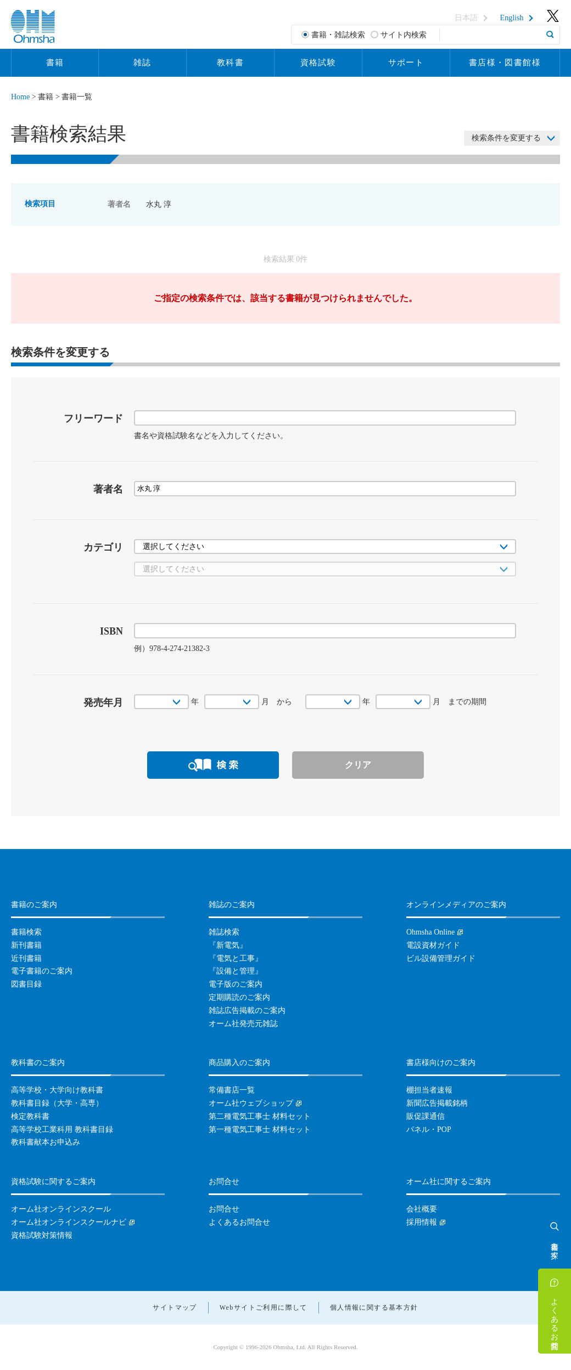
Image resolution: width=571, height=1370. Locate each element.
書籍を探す (555, 1246)
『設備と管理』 (235, 971)
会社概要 (421, 1209)
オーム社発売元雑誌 (243, 1024)
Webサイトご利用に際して (263, 1307)
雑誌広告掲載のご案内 (247, 1010)
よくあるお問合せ (555, 1319)
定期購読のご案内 (239, 997)
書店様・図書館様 (505, 62)
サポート (406, 62)
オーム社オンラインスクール (61, 1209)
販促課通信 (425, 1116)
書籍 (55, 62)
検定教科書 (30, 1116)
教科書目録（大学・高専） (57, 1103)
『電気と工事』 (235, 958)
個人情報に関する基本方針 (374, 1307)
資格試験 (318, 62)
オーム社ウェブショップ (251, 1103)
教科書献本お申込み (45, 1142)
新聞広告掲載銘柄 (437, 1103)
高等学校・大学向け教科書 (57, 1090)
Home (20, 97)
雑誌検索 (224, 932)
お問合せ (224, 1209)
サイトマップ (175, 1307)
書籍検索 (26, 932)
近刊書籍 (26, 958)
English (512, 18)
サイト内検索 (403, 35)
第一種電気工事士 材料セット (260, 1129)
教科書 (230, 62)
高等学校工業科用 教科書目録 (62, 1129)
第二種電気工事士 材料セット (260, 1116)
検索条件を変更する (506, 138)
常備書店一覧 (232, 1090)
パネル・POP (428, 1129)
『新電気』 (228, 945)
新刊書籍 (26, 945)
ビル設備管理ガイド (440, 958)
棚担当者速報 (429, 1090)
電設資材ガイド (433, 945)
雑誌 (142, 62)
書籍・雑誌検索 (338, 35)
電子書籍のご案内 (41, 971)
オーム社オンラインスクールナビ (68, 1222)
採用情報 (421, 1222)
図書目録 (26, 984)
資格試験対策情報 (41, 1235)
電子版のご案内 (235, 984)
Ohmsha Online (430, 932)
